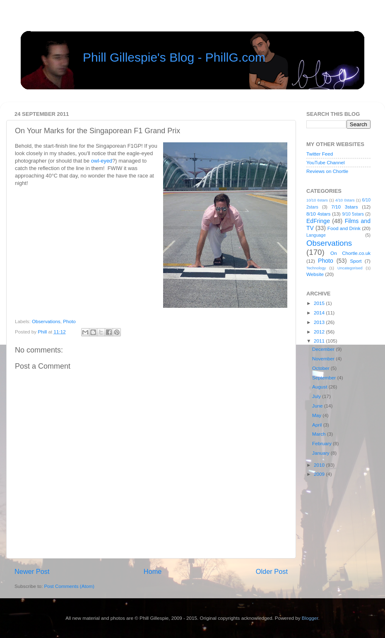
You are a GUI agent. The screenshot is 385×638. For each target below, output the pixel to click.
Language (316, 235)
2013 (320, 322)
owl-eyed (101, 161)
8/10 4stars (318, 213)
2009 (320, 474)
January (321, 453)
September (324, 377)
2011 (320, 340)
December (324, 349)
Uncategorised (349, 268)
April (317, 424)
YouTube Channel (325, 162)
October (321, 368)
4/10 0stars (345, 200)
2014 (320, 312)
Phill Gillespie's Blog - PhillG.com (174, 57)
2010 (320, 465)
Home (153, 571)
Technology (316, 268)
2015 (320, 303)
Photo (69, 321)
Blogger (310, 618)
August (320, 386)
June (318, 405)
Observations (46, 321)
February (322, 443)
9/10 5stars (352, 213)
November (324, 358)
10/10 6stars (317, 200)
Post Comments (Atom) (69, 586)
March (319, 434)
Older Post (272, 571)
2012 (320, 331)
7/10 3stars (344, 206)
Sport (356, 261)
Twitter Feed (319, 153)
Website (315, 274)
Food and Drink (344, 228)
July (317, 396)
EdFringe (318, 221)
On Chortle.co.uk (350, 253)
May (317, 415)
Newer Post (32, 571)
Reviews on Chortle (327, 171)
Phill (43, 331)
